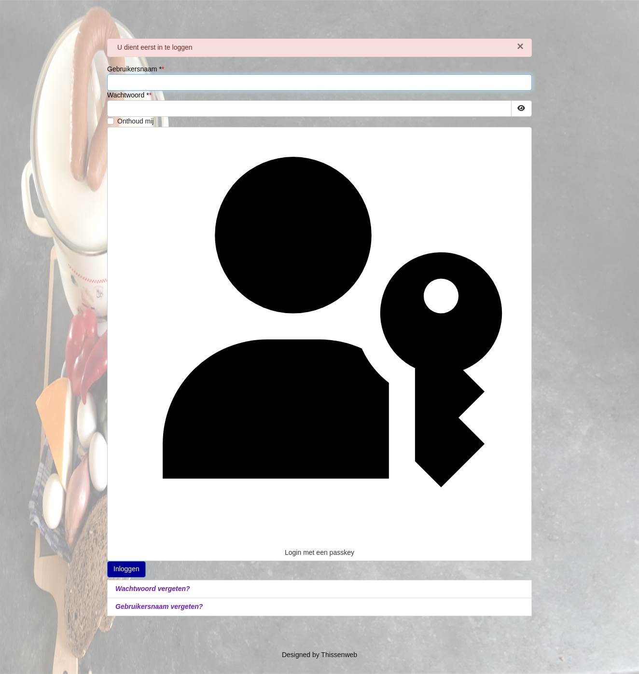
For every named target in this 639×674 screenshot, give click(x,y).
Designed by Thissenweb (319, 655)
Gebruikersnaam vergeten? (159, 606)
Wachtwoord (128, 95)
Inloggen (126, 569)
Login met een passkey (319, 343)
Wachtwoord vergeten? (152, 588)
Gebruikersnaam (134, 69)
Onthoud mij (135, 121)
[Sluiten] (520, 46)
